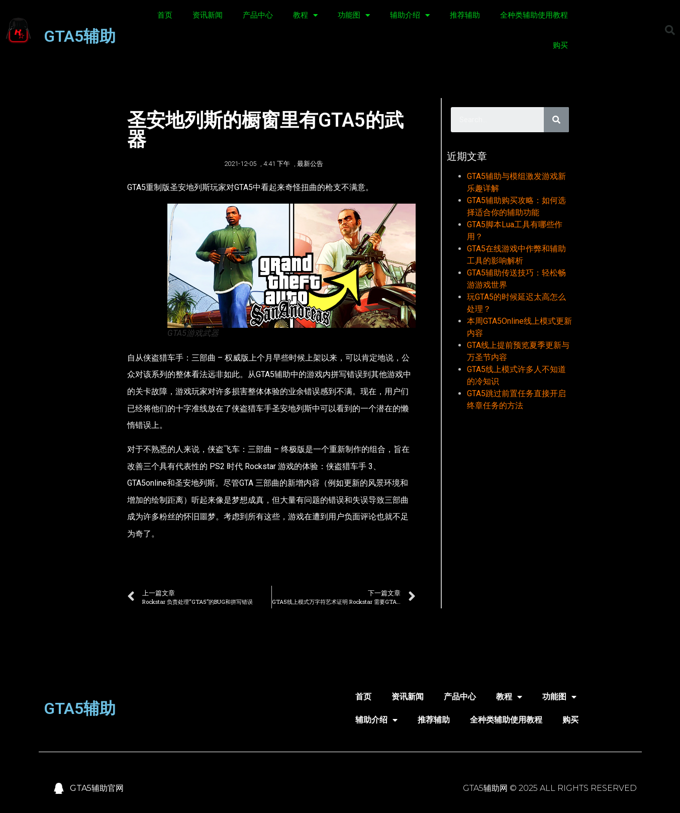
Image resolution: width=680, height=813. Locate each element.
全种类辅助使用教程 (534, 15)
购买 (560, 45)
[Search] (556, 119)
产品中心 (258, 15)
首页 (164, 15)
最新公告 (310, 163)
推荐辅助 (465, 15)
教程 (305, 15)
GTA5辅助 (80, 36)
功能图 (354, 15)
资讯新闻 (207, 15)
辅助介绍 (410, 15)
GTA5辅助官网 (97, 788)
